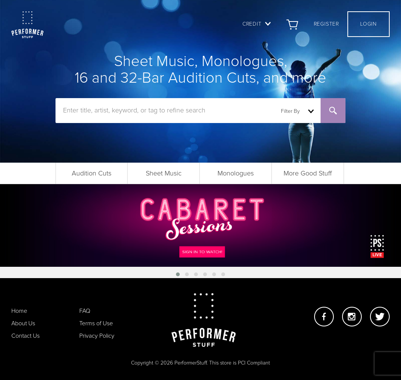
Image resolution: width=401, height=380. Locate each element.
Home (19, 311)
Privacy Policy (96, 336)
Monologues (235, 173)
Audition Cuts (91, 173)
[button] (177, 274)
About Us (23, 323)
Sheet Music (164, 173)
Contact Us (25, 336)
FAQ (84, 311)
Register (326, 24)
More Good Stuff (308, 173)
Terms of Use (96, 323)
